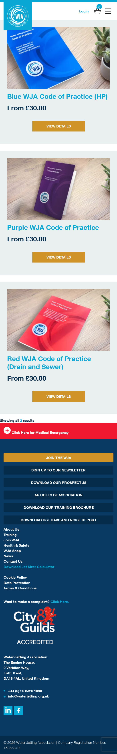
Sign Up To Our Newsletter (58, 470)
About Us (11, 529)
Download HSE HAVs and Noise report (59, 520)
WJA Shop (12, 550)
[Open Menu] (108, 11)
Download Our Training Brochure (59, 507)
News (8, 556)
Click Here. (59, 601)
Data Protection (17, 582)
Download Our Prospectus (58, 482)
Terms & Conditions (20, 588)
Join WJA (11, 540)
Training (10, 534)
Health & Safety (16, 545)
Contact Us (13, 561)
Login (84, 11)
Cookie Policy (15, 577)
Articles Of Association (58, 495)
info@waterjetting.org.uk (26, 696)
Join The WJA (58, 457)
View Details (58, 126)
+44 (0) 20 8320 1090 (23, 690)
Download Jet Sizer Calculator (29, 566)
